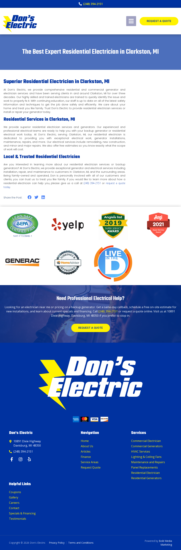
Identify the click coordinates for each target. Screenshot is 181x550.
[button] (30, 197)
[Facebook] (12, 459)
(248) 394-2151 (92, 183)
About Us (87, 446)
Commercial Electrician (146, 441)
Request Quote (91, 467)
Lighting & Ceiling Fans (146, 457)
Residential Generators (146, 478)
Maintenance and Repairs (148, 462)
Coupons (15, 492)
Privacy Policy (57, 542)
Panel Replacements (144, 467)
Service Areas (89, 462)
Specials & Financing (22, 513)
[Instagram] (21, 459)
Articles (85, 451)
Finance (86, 457)
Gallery (13, 497)
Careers (14, 502)
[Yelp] (30, 459)
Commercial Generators (147, 446)
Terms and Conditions (81, 542)
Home (85, 441)
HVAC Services (140, 451)
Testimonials (17, 518)
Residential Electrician (145, 473)
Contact (14, 508)
